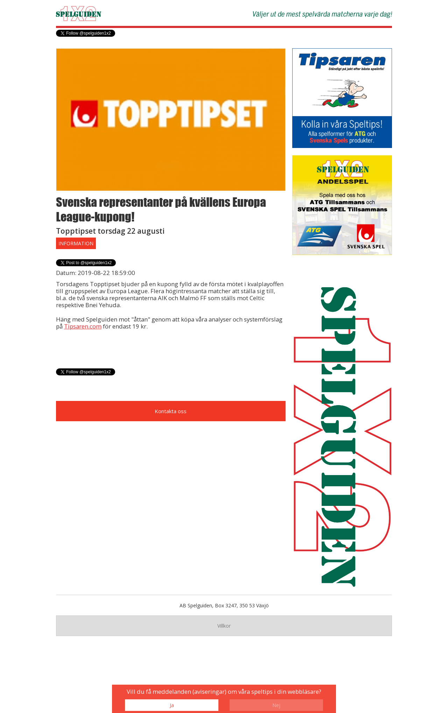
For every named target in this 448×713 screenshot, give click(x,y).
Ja (172, 705)
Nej (276, 705)
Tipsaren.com (83, 326)
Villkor (224, 625)
